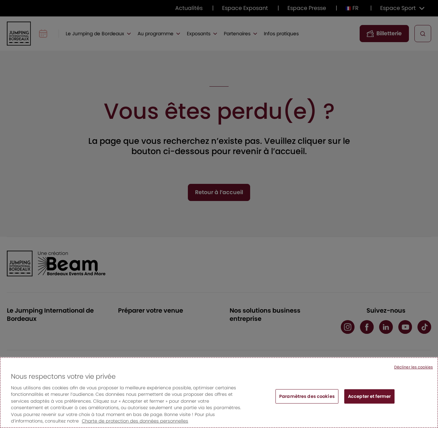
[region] (219, 392)
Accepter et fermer (369, 396)
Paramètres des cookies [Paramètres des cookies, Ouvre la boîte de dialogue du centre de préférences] (307, 396)
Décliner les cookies (413, 367)
